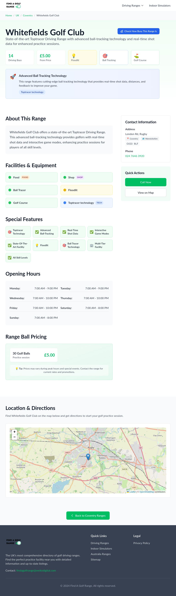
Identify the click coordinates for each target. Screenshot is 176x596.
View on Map (146, 192)
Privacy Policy (141, 543)
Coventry (28, 15)
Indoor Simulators (159, 5)
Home (9, 15)
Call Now (145, 182)
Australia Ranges (101, 554)
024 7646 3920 (134, 155)
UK (17, 15)
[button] (88, 457)
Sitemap (96, 559)
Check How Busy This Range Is (138, 31)
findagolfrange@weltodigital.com (36, 570)
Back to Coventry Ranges (88, 515)
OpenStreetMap (146, 492)
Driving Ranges (100, 543)
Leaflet (131, 492)
